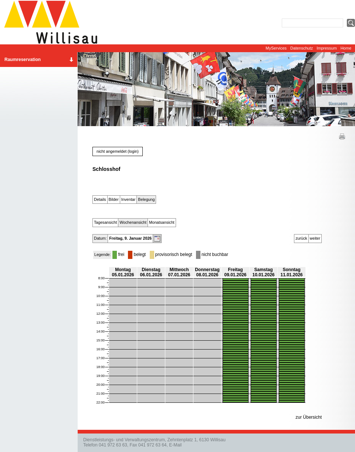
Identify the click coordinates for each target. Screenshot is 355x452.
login (133, 151)
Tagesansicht (105, 222)
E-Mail (175, 445)
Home (346, 48)
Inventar (128, 199)
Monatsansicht (162, 222)
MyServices (276, 48)
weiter (315, 238)
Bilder (114, 199)
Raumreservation (22, 59)
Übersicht (312, 417)
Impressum (327, 48)
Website (53, 22)
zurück (301, 238)
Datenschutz (301, 48)
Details (100, 199)
